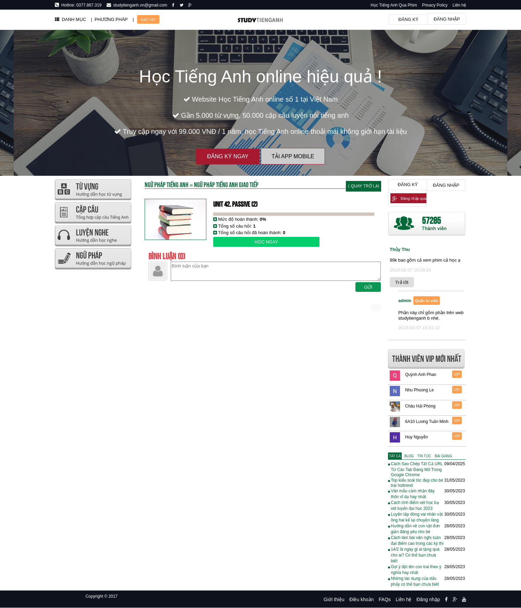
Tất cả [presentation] (395, 456)
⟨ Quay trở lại (363, 186)
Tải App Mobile (292, 156)
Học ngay (266, 241)
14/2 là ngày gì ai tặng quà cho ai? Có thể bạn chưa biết (415, 555)
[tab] (395, 456)
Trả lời (402, 282)
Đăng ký (408, 19)
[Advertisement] (92, 374)
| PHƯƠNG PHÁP (109, 19)
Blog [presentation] (409, 456)
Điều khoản (361, 599)
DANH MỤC (70, 19)
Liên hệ (459, 5)
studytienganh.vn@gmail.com (139, 5)
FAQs (385, 599)
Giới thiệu (334, 599)
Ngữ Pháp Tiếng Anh (167, 184)
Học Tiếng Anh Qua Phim (394, 5)
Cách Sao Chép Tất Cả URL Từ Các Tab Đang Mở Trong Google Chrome (417, 469)
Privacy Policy (435, 5)
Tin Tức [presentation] (424, 456)
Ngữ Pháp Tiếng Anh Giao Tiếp (226, 184)
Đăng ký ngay (228, 156)
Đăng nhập (447, 19)
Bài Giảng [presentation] (443, 456)
